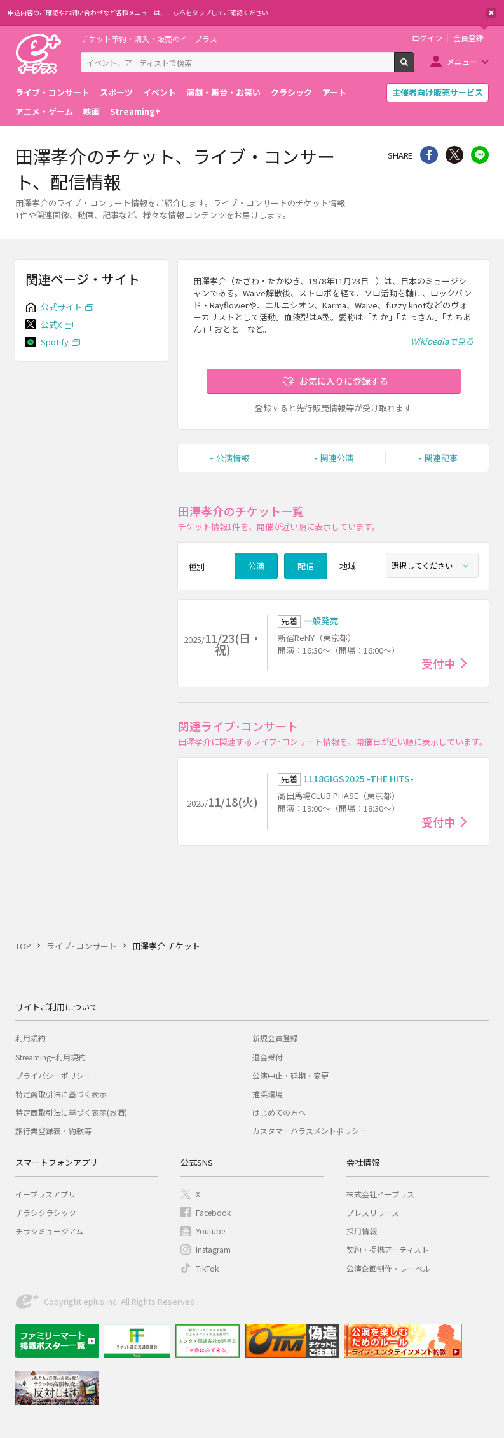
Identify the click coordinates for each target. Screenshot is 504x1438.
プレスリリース (372, 1212)
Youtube (210, 1230)
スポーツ (116, 92)
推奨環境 (267, 1093)
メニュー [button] (462, 61)
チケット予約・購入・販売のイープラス (149, 38)
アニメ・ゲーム (44, 111)
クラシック (291, 92)
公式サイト (61, 307)
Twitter (454, 155)
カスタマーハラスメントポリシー (309, 1130)
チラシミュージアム (49, 1230)
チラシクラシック (45, 1212)
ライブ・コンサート (52, 92)
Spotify (55, 342)
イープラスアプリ (45, 1194)
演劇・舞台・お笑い (223, 92)
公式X (51, 325)
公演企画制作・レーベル (388, 1268)
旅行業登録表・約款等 (53, 1130)
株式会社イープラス (380, 1194)
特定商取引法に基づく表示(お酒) (71, 1112)
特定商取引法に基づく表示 (61, 1093)
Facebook (213, 1212)
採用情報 (361, 1230)
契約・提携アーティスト (387, 1249)
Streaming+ (135, 111)
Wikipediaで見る (442, 341)
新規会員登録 (275, 1037)
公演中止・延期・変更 (290, 1075)
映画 (91, 111)
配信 (305, 566)
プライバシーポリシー (53, 1075)
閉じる (491, 13)
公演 (256, 566)
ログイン (427, 38)
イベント (159, 92)
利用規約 (30, 1037)
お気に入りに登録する (343, 380)
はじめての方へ (279, 1112)
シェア (429, 155)
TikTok (207, 1268)
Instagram (213, 1249)
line (480, 155)
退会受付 (267, 1057)
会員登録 (468, 38)
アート (334, 92)
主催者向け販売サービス (437, 92)
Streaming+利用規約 (50, 1057)
